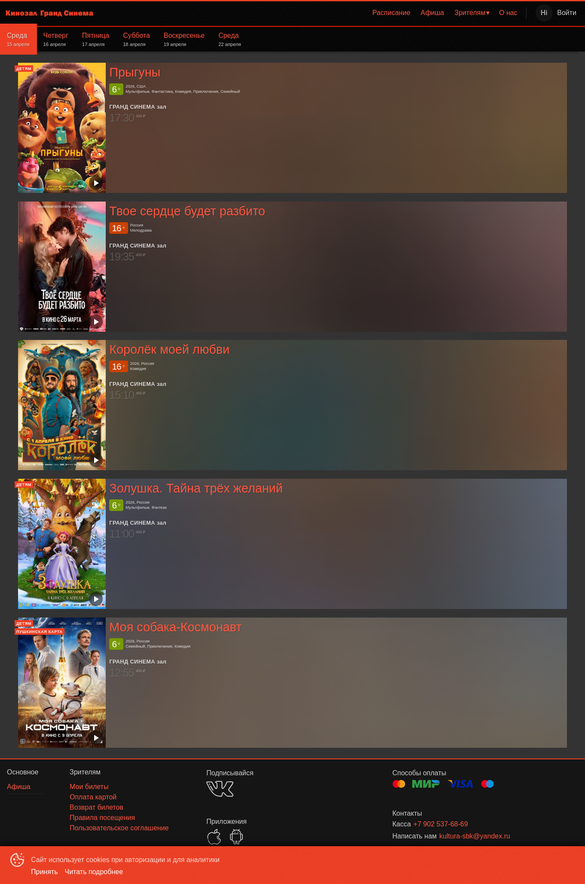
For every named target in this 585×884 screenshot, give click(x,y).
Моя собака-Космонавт (175, 627)
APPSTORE (214, 836)
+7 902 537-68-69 (440, 824)
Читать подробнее (94, 871)
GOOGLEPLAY (236, 836)
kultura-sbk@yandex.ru (474, 836)
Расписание (391, 12)
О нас (508, 12)
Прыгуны (134, 72)
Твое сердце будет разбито (187, 211)
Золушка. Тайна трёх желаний (195, 488)
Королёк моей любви (169, 349)
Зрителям (469, 12)
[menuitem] (391, 13)
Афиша (432, 12)
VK (219, 789)
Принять (44, 871)
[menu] (313, 13)
